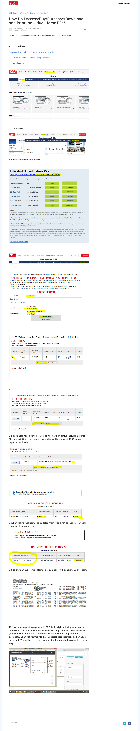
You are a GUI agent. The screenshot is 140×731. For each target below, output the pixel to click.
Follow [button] (85, 30)
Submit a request (124, 3)
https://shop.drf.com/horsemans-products (31, 52)
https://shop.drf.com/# (40, 58)
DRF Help (12, 13)
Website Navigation (28, 13)
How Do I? (44, 13)
